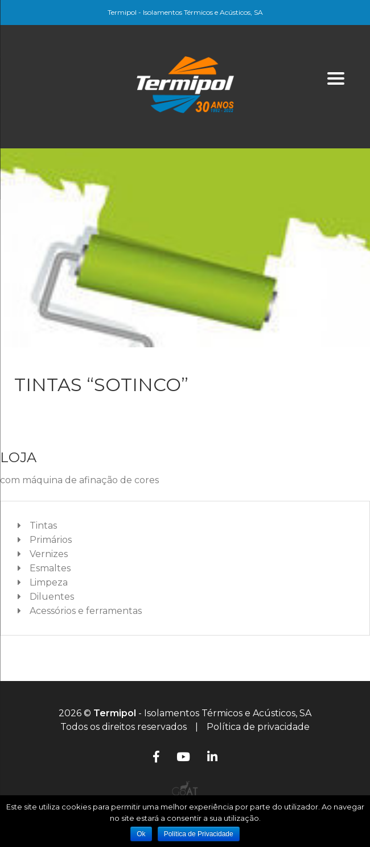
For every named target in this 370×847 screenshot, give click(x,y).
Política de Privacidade (198, 834)
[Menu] (336, 78)
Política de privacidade (258, 726)
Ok (141, 834)
